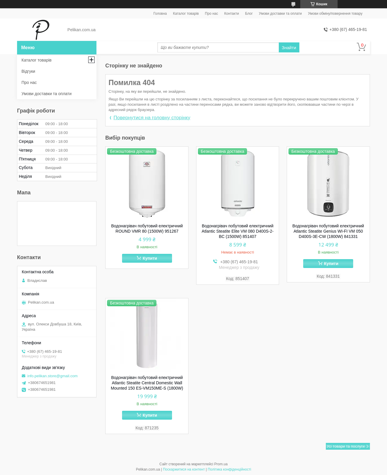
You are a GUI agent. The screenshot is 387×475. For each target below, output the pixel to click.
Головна (160, 13)
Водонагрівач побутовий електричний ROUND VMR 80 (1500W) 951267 (147, 229)
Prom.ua (221, 464)
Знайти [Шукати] (289, 47)
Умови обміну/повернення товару (335, 13)
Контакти (231, 13)
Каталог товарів (186, 13)
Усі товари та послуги (346, 446)
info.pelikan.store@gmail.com (52, 376)
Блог (249, 13)
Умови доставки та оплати (280, 13)
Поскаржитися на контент (184, 469)
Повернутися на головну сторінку (152, 117)
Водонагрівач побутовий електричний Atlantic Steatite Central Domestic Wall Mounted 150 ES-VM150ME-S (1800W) (147, 382)
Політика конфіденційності (229, 469)
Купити (150, 258)
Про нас (211, 13)
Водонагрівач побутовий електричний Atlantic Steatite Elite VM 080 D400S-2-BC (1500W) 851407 (237, 231)
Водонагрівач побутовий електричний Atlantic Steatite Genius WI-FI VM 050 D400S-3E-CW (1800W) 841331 (328, 231)
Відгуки (28, 71)
